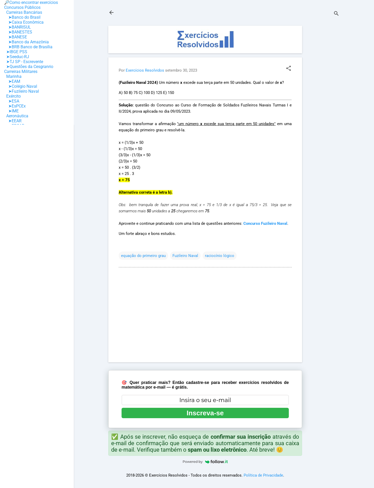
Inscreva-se (205, 413)
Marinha (13, 76)
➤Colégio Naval (20, 86)
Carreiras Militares (20, 71)
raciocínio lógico (219, 255)
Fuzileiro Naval (185, 255)
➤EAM (12, 81)
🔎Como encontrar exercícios (31, 2)
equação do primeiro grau (143, 255)
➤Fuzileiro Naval (21, 91)
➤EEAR (13, 120)
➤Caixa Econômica (24, 22)
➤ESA (11, 101)
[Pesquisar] (336, 14)
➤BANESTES (18, 32)
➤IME (11, 111)
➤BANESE (15, 37)
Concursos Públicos (22, 7)
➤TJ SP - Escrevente (23, 61)
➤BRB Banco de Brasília (28, 46)
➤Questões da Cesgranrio (28, 66)
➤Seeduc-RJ (16, 56)
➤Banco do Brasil (22, 17)
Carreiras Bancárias (23, 12)
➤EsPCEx (15, 106)
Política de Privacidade (263, 475)
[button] (288, 68)
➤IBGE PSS (15, 51)
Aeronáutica (16, 115)
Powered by (205, 461)
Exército (12, 96)
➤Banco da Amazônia (26, 41)
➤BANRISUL (17, 27)
